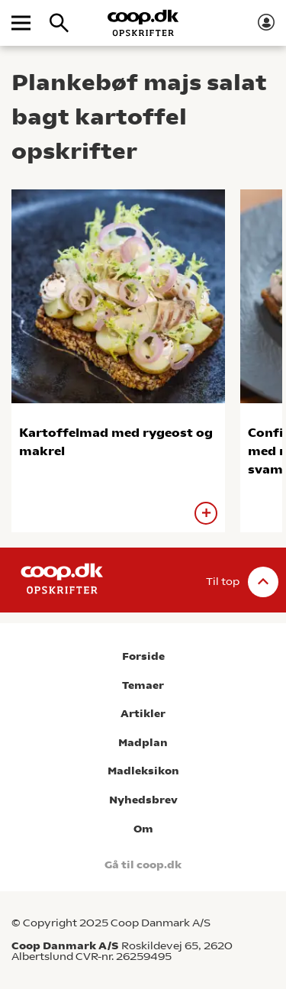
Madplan (143, 742)
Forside (143, 656)
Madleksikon (143, 770)
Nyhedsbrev (143, 799)
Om (143, 829)
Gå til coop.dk (143, 864)
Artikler (143, 713)
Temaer (143, 685)
